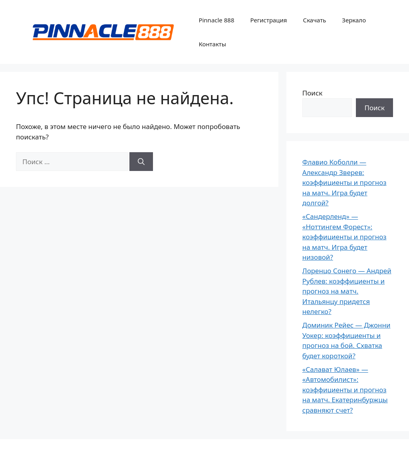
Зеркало (354, 20)
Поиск (312, 92)
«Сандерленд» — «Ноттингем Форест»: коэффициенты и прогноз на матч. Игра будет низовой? (344, 237)
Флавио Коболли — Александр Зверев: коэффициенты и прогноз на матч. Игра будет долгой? (344, 182)
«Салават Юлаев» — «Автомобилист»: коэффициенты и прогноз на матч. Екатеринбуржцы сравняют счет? (345, 390)
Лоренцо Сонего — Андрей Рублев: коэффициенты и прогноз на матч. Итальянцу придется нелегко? (346, 291)
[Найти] (141, 161)
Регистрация (268, 20)
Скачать (314, 20)
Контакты (212, 44)
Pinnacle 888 (216, 20)
